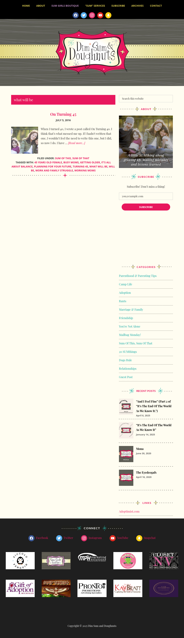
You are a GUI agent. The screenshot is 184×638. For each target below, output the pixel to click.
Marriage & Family (131, 309)
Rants (122, 301)
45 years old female (48, 162)
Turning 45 (80, 166)
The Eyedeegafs (146, 472)
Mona (140, 449)
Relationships (127, 368)
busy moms (71, 162)
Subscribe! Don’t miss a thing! (146, 186)
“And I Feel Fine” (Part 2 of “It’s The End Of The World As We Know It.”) (153, 406)
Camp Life (125, 284)
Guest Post (126, 377)
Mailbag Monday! (130, 335)
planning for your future (52, 166)
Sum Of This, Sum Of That (72, 158)
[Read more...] (76, 143)
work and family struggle (54, 170)
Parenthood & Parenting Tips (138, 276)
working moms (85, 170)
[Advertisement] (146, 241)
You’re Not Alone (129, 326)
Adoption (125, 293)
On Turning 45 (63, 114)
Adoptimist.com (129, 511)
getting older (90, 162)
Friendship (126, 318)
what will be (98, 166)
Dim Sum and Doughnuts (92, 52)
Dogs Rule (125, 360)
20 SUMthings (128, 352)
